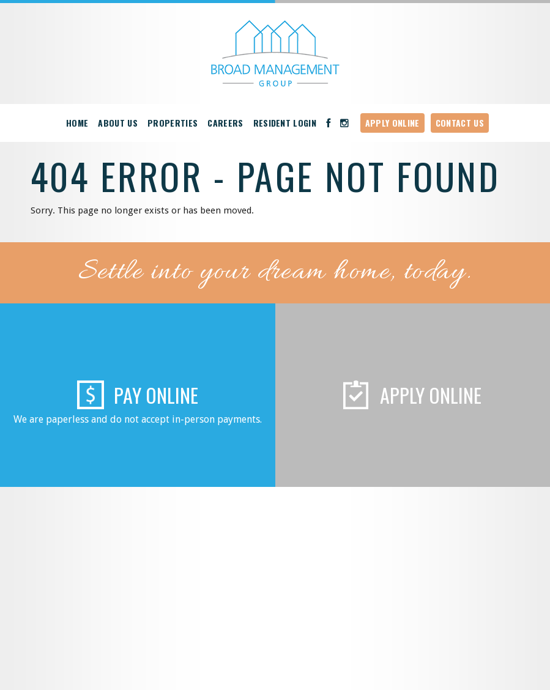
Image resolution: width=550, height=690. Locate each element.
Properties (172, 122)
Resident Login (285, 122)
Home (77, 122)
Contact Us (460, 122)
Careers (225, 122)
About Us (118, 122)
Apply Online (392, 122)
